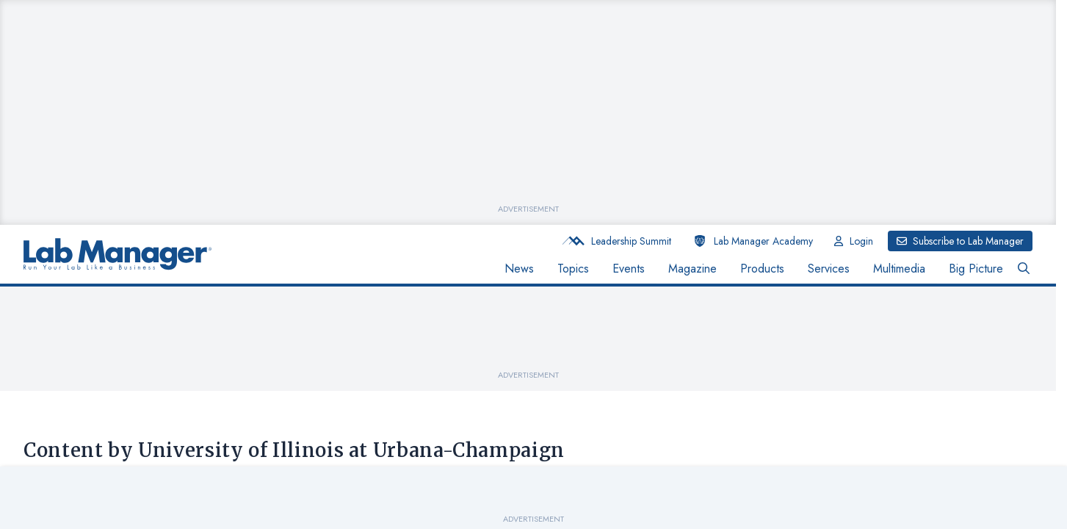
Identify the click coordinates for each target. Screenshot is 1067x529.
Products (762, 268)
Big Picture (976, 268)
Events (628, 268)
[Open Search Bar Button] (1023, 269)
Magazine (692, 268)
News (519, 268)
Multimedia (899, 268)
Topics (573, 268)
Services (829, 268)
